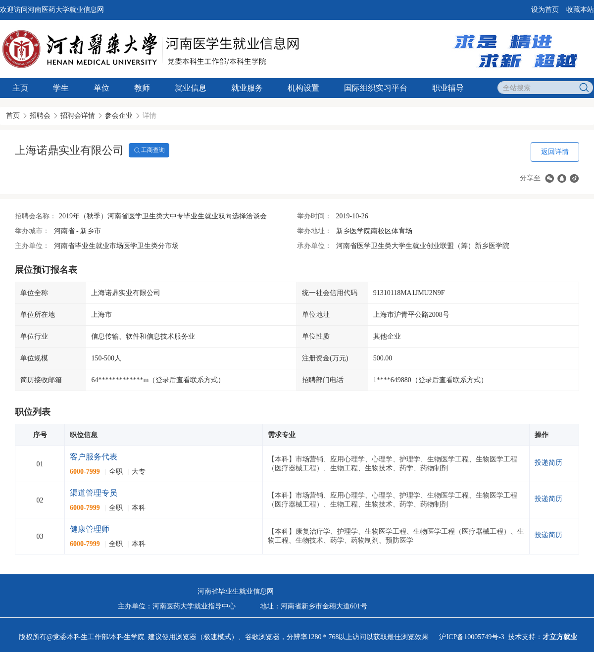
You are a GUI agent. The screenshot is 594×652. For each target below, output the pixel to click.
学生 (61, 88)
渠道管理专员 (93, 493)
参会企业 (119, 115)
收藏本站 (580, 9)
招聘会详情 (77, 115)
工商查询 (149, 150)
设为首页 (545, 9)
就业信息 (190, 88)
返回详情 (555, 151)
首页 (13, 115)
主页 (20, 88)
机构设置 (303, 88)
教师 (142, 88)
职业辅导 (448, 88)
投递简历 (548, 462)
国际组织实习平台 (375, 88)
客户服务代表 (93, 456)
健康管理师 (89, 529)
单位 (101, 88)
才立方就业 (560, 637)
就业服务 (247, 88)
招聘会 (40, 115)
